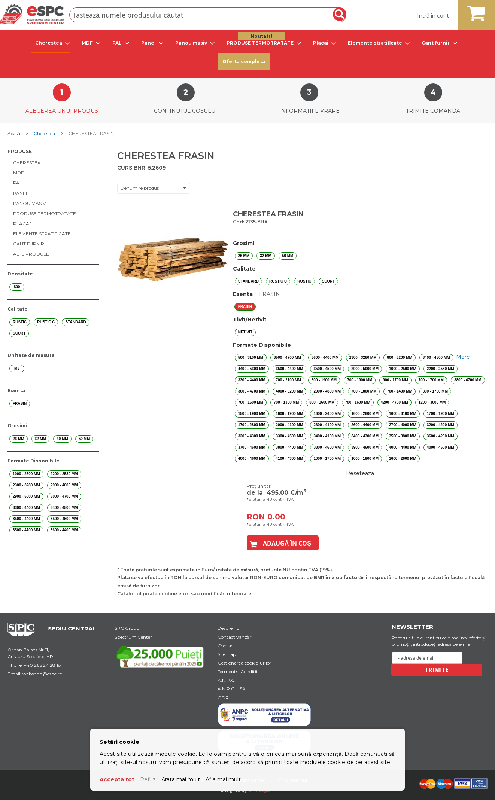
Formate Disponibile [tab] (33, 461)
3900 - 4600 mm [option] (365, 447)
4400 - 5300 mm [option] (251, 369)
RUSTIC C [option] (278, 281)
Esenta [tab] (16, 390)
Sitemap (227, 654)
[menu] (247, 52)
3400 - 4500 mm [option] (436, 357)
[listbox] (360, 256)
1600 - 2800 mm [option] (365, 414)
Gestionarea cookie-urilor (244, 663)
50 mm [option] (288, 256)
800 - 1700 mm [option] (435, 391)
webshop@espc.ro (42, 674)
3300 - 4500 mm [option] (289, 436)
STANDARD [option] (248, 281)
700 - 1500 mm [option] (250, 402)
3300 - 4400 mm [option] (251, 380)
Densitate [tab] (20, 274)
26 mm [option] (244, 256)
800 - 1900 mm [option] (324, 380)
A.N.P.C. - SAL (233, 688)
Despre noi (229, 628)
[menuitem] (50, 43)
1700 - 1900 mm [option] (440, 414)
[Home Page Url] (25, 634)
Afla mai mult (223, 779)
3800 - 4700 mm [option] (468, 380)
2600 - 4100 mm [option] (327, 425)
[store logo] (32, 14)
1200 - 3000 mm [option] (432, 402)
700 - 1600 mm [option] (357, 402)
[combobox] (207, 14)
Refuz (148, 779)
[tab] (50, 43)
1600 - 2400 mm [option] (327, 414)
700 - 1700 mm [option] (431, 380)
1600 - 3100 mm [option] (402, 414)
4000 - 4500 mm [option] (440, 447)
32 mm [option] (265, 256)
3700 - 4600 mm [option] (251, 447)
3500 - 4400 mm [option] (289, 369)
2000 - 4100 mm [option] (289, 425)
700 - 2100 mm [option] (288, 380)
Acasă (14, 133)
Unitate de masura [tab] (31, 355)
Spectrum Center (133, 637)
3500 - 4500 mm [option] (327, 369)
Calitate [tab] (17, 309)
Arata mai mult (180, 779)
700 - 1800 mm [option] (363, 391)
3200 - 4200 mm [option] (440, 425)
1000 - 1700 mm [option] (327, 459)
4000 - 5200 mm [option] (289, 391)
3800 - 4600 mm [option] (327, 447)
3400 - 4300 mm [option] (365, 436)
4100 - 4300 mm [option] (289, 459)
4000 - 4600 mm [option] (251, 459)
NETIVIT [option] (245, 332)
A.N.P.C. (227, 680)
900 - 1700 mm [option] (395, 380)
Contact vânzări (235, 637)
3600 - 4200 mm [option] (440, 436)
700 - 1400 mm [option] (399, 391)
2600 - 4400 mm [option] (365, 425)
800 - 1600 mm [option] (321, 402)
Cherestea (45, 133)
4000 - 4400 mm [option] (402, 447)
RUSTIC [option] (304, 281)
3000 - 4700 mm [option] (251, 391)
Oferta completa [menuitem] (243, 61)
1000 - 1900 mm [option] (365, 459)
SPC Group (127, 628)
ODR (223, 697)
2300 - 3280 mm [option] (363, 357)
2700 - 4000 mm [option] (402, 425)
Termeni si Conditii (237, 671)
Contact (226, 645)
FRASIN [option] (245, 307)
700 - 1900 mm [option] (359, 380)
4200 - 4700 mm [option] (394, 402)
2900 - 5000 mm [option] (365, 369)
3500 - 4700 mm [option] (287, 357)
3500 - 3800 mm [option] (402, 436)
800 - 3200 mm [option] (399, 357)
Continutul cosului (185, 110)
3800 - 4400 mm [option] (289, 447)
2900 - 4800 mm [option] (327, 391)
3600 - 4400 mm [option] (325, 357)
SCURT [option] (328, 281)
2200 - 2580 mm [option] (440, 369)
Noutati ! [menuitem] (261, 36)
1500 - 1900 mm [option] (251, 414)
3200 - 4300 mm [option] (251, 436)
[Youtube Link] (161, 656)
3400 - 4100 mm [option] (327, 436)
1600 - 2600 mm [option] (402, 459)
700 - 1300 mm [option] (286, 402)
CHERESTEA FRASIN (268, 214)
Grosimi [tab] (17, 425)
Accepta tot (117, 779)
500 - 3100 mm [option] (250, 357)
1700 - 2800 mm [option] (251, 425)
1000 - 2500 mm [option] (402, 369)
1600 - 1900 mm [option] (289, 414)
